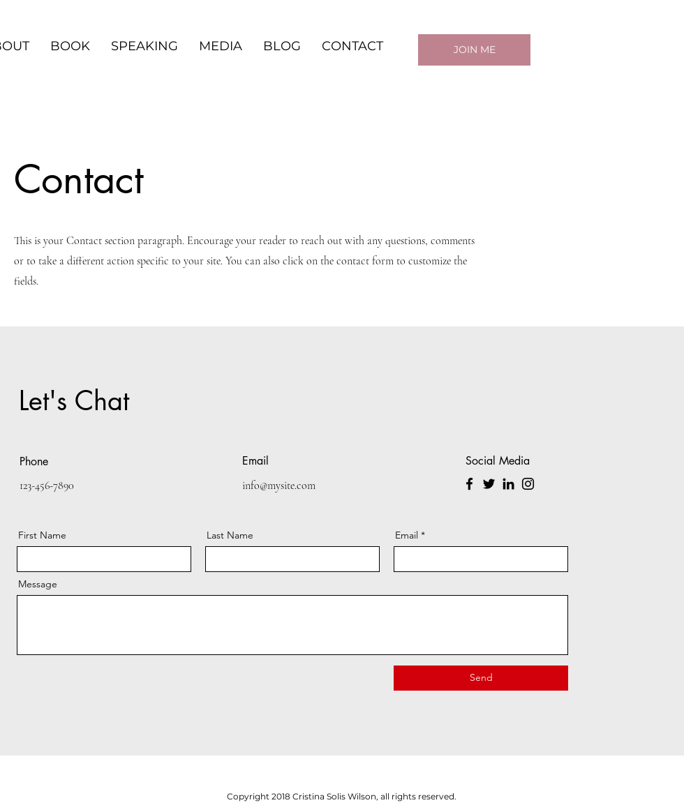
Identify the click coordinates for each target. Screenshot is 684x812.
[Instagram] (528, 484)
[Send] (481, 678)
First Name (42, 535)
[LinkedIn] (508, 484)
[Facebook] (469, 484)
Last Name (230, 535)
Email (406, 535)
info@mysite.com (278, 486)
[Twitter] (489, 484)
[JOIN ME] (474, 50)
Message (37, 584)
